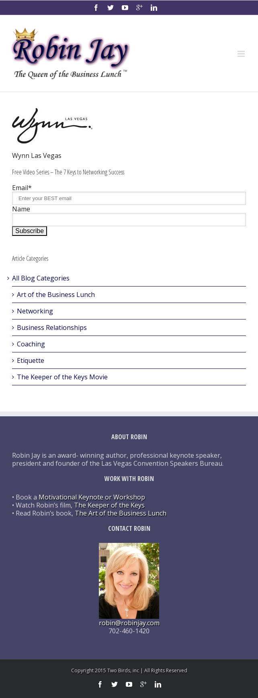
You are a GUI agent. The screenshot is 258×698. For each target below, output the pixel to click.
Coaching (31, 344)
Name (21, 209)
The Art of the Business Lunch (120, 513)
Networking (35, 311)
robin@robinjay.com (129, 622)
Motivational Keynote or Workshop (92, 497)
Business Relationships (52, 327)
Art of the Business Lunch (56, 294)
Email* (22, 187)
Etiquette (30, 360)
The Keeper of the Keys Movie (62, 377)
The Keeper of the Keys (109, 505)
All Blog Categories (41, 278)
